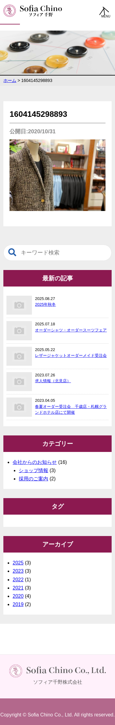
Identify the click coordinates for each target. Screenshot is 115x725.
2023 (18, 571)
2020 (18, 596)
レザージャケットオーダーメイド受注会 (71, 355)
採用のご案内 (33, 478)
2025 (18, 562)
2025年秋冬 (45, 304)
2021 (18, 587)
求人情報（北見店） (53, 381)
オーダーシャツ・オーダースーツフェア (71, 330)
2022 (18, 579)
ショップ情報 (33, 470)
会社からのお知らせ (35, 462)
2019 (18, 604)
